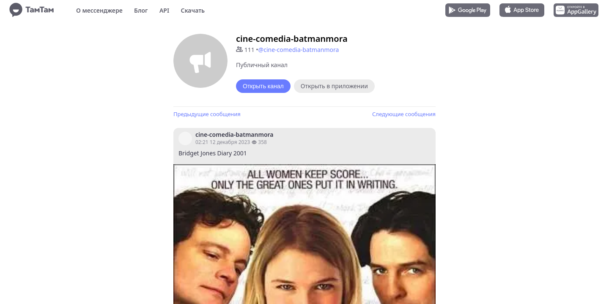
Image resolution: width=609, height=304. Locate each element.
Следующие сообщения (404, 114)
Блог (141, 10)
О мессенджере (99, 10)
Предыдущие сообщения (207, 114)
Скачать (193, 10)
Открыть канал (263, 86)
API (164, 10)
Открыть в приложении (334, 86)
